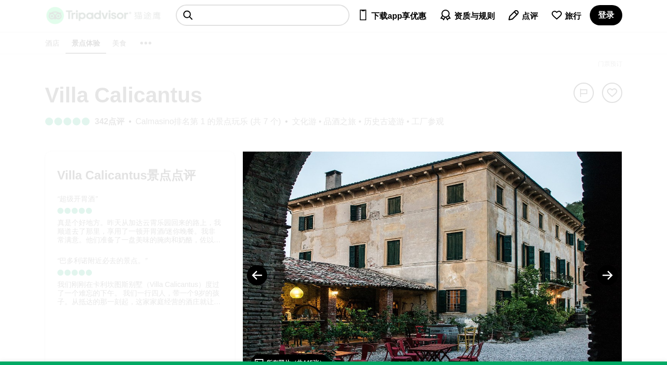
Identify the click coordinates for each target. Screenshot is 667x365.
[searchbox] (263, 15)
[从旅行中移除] (612, 93)
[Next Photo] (607, 275)
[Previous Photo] (257, 275)
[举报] (584, 93)
